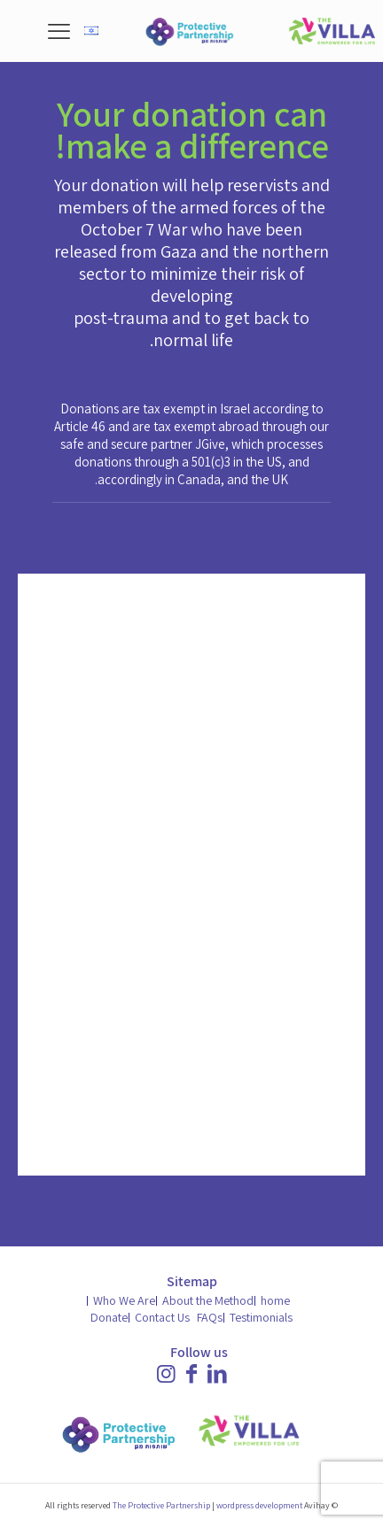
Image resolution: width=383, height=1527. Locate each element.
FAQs (210, 1317)
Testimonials (261, 1317)
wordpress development (259, 1505)
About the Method (208, 1300)
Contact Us (162, 1317)
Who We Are (124, 1300)
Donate (109, 1317)
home (275, 1300)
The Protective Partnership (161, 1505)
